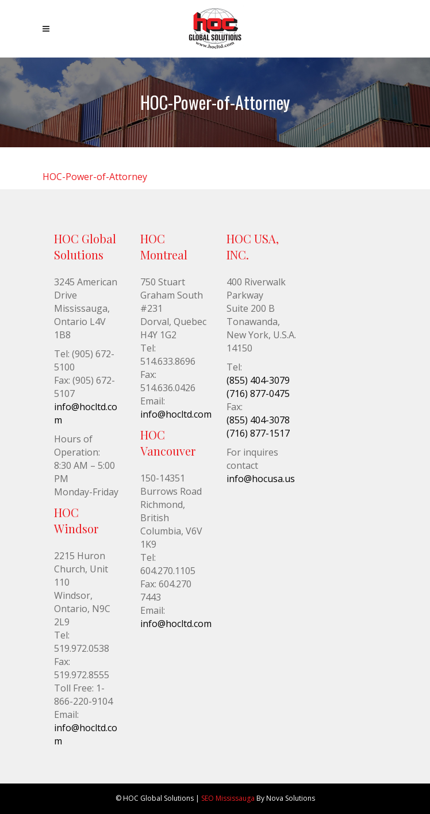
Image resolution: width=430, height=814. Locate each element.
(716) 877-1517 (258, 433)
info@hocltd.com (176, 414)
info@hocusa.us (260, 478)
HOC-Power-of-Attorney (95, 176)
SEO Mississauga (228, 798)
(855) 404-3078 (258, 420)
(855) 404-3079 (258, 380)
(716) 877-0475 (258, 393)
